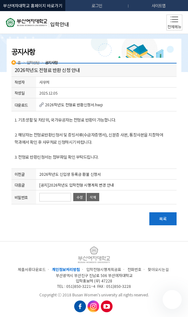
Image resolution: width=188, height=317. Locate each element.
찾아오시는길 (158, 269)
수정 (79, 197)
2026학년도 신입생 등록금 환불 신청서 (70, 174)
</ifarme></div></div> (172, 299)
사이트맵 (158, 6)
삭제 (93, 197)
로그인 (97, 6)
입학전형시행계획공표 (103, 269)
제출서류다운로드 (32, 269)
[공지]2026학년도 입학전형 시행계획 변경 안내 (76, 185)
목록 (163, 219)
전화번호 (134, 269)
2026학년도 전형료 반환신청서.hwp (71, 104)
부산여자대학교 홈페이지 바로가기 (32, 6)
